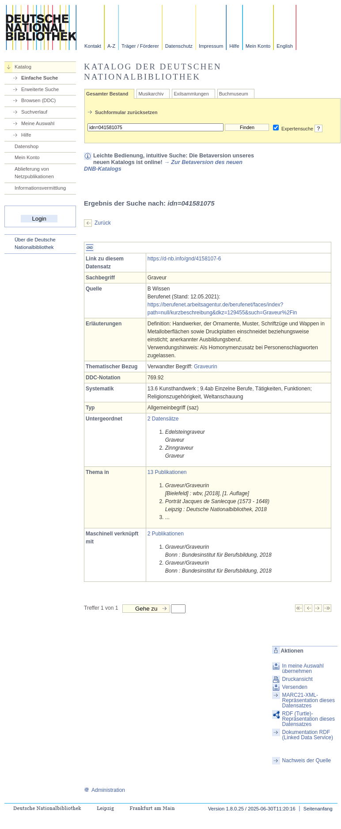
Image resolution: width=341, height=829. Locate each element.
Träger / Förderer (140, 46)
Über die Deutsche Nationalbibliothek (35, 243)
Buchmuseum (233, 93)
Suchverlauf (34, 112)
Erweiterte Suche (40, 89)
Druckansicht (297, 679)
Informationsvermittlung (40, 188)
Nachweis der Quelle (306, 760)
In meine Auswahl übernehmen (303, 668)
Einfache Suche (39, 77)
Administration (104, 790)
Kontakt (92, 46)
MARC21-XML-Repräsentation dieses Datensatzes (308, 700)
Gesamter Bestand (107, 93)
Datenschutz (179, 46)
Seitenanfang (318, 808)
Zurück (103, 223)
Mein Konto (258, 46)
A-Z (111, 46)
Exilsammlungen (191, 93)
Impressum (211, 46)
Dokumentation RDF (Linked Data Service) (307, 735)
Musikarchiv (150, 93)
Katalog (23, 66)
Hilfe (234, 46)
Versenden (294, 687)
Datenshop (26, 146)
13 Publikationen (167, 472)
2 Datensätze (163, 419)
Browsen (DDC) (38, 100)
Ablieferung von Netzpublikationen (34, 172)
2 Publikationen (166, 534)
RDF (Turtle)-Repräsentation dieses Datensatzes (308, 719)
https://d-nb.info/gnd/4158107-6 (184, 259)
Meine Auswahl (37, 123)
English (285, 46)
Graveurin (205, 366)
